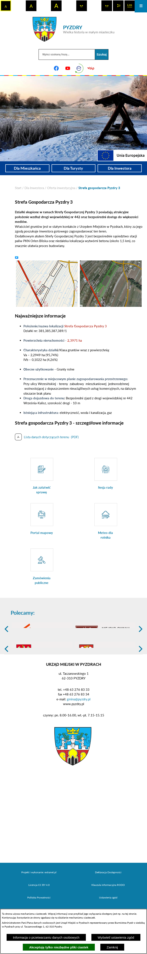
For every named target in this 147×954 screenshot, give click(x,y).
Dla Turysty (73, 168)
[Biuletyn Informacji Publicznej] (90, 68)
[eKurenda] (79, 68)
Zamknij (112, 947)
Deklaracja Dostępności (108, 904)
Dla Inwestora (119, 168)
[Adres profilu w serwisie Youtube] (67, 68)
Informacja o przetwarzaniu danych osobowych (46, 937)
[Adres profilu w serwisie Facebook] (56, 68)
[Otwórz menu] (141, 6)
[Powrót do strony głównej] (18, 187)
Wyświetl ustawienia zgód (116, 937)
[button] (47, 283)
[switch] (81, 5)
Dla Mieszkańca (27, 168)
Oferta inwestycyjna (61, 188)
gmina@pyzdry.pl (79, 731)
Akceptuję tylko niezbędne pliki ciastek (58, 947)
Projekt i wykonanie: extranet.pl (38, 904)
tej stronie (130, 913)
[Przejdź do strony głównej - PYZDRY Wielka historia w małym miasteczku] (73, 29)
